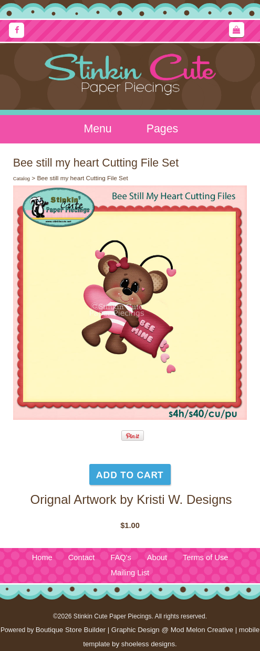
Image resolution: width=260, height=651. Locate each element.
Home (42, 557)
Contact (81, 557)
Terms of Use (205, 557)
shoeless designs (148, 644)
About (157, 557)
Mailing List (130, 573)
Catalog (21, 178)
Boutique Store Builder (71, 630)
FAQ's (120, 557)
